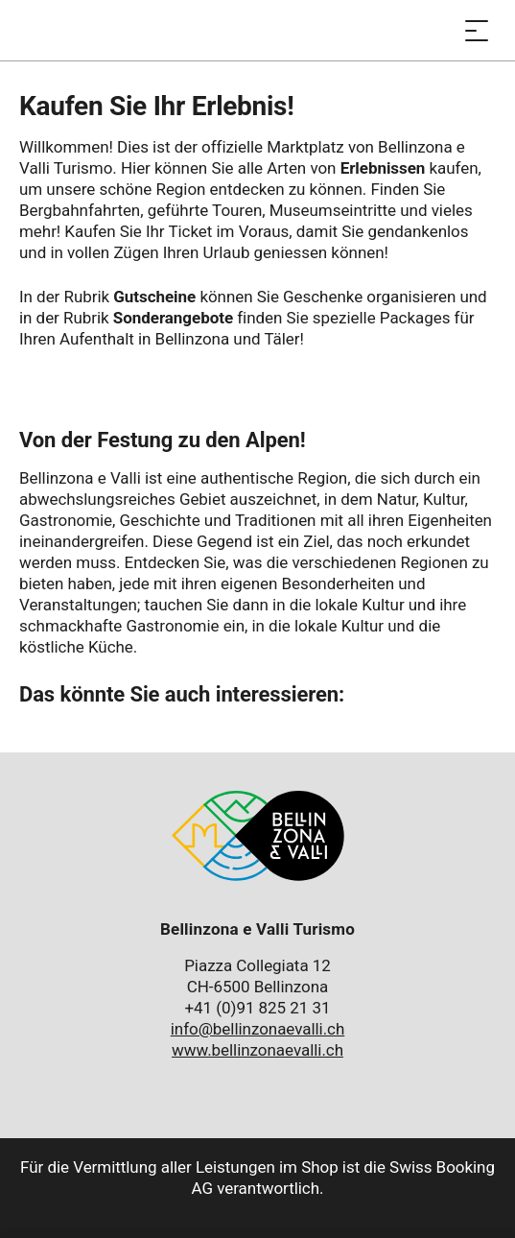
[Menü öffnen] (476, 30)
